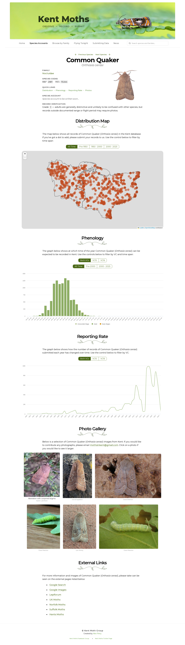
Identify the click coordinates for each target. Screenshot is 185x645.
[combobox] (147, 43)
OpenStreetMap (150, 228)
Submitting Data (101, 43)
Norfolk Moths (57, 604)
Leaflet (141, 228)
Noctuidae (48, 73)
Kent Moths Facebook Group (79, 638)
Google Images (57, 590)
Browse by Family (60, 43)
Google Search (57, 585)
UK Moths (54, 599)
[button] (25, 154)
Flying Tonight (81, 43)
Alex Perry (97, 633)
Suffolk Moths (57, 609)
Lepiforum (55, 594)
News (116, 43)
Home (22, 43)
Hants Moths (56, 614)
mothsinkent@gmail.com (104, 445)
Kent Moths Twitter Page (103, 638)
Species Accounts (39, 43)
